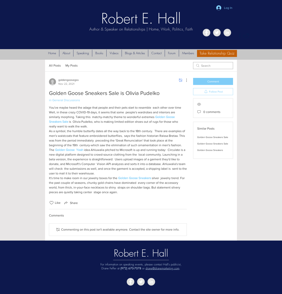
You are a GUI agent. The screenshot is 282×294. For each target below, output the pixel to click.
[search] (213, 65)
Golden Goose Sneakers (210, 150)
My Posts (71, 65)
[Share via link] (71, 202)
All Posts (55, 65)
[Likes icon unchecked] (51, 202)
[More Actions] (184, 80)
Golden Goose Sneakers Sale (212, 137)
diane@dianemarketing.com (162, 268)
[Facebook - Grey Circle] (206, 32)
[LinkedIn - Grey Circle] (227, 32)
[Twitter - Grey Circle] (217, 32)
